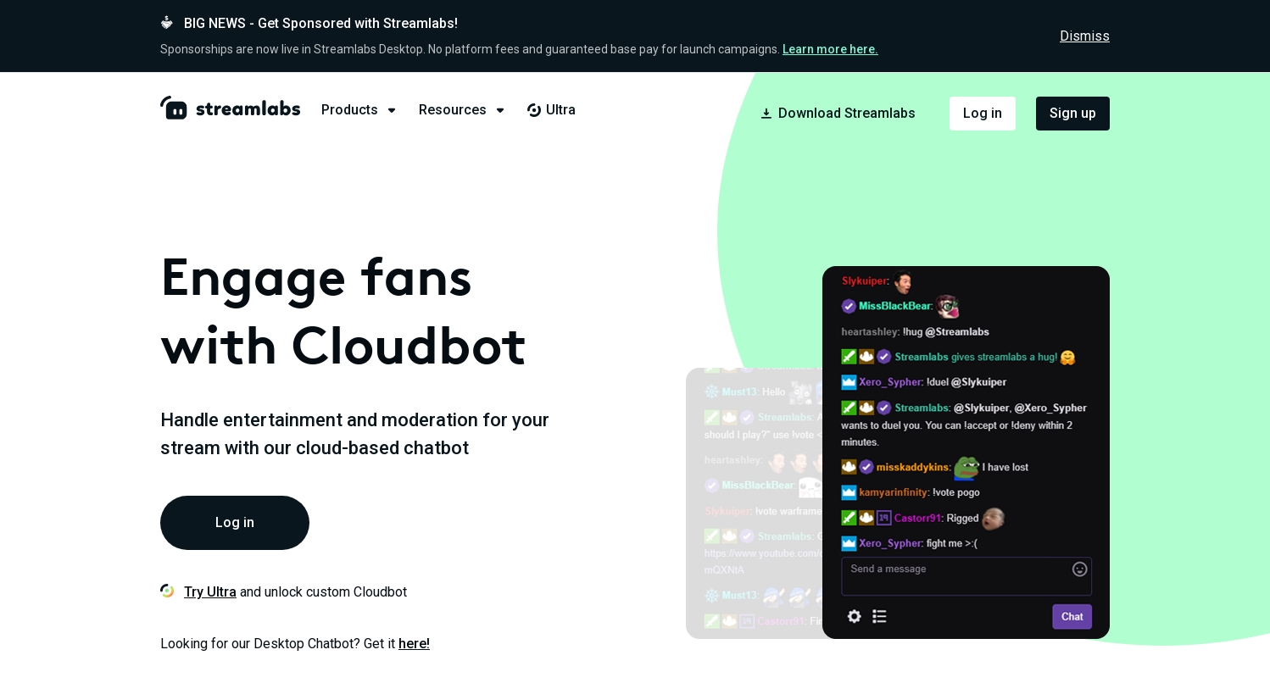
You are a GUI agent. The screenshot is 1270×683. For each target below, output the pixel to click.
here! (414, 644)
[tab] (370, 110)
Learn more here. (830, 49)
